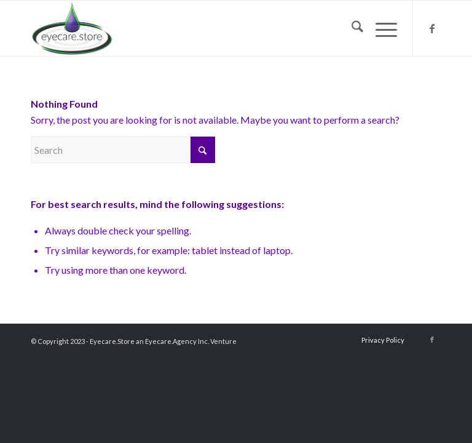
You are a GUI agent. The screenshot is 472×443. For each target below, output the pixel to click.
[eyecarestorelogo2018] (72, 28)
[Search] (351, 28)
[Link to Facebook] (432, 28)
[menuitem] (351, 28)
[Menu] (380, 28)
